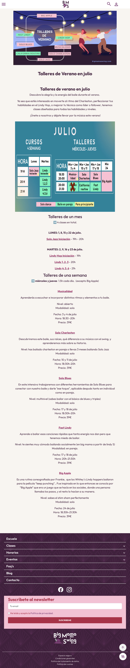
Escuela (11, 539)
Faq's (10, 566)
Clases (10, 546)
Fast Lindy (65, 427)
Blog (9, 573)
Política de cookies (65, 664)
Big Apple (65, 473)
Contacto (12, 580)
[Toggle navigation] (3, 4)
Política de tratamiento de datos (65, 661)
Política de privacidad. (42, 613)
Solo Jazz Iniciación (58, 239)
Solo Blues (65, 378)
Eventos (11, 559)
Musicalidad (65, 291)
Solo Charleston (65, 332)
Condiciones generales (65, 658)
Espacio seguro (65, 655)
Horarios (12, 552)
